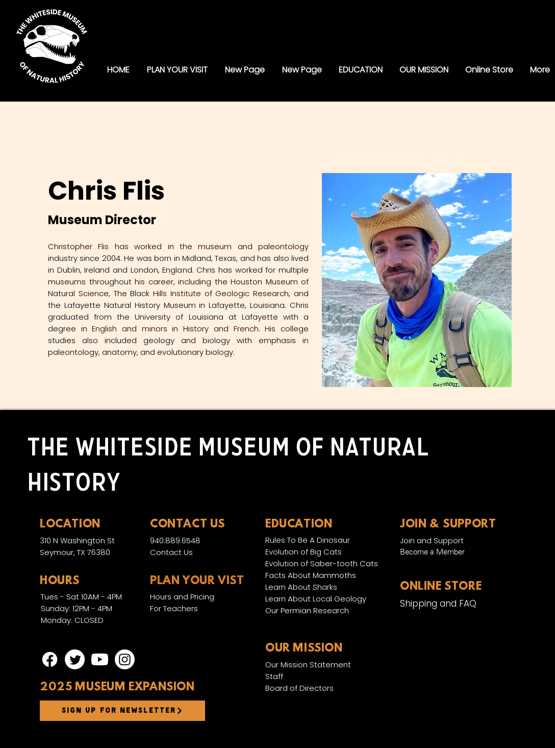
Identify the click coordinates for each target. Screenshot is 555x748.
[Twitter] (75, 659)
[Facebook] (50, 659)
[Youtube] (100, 659)
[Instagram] (125, 659)
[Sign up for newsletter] (122, 711)
